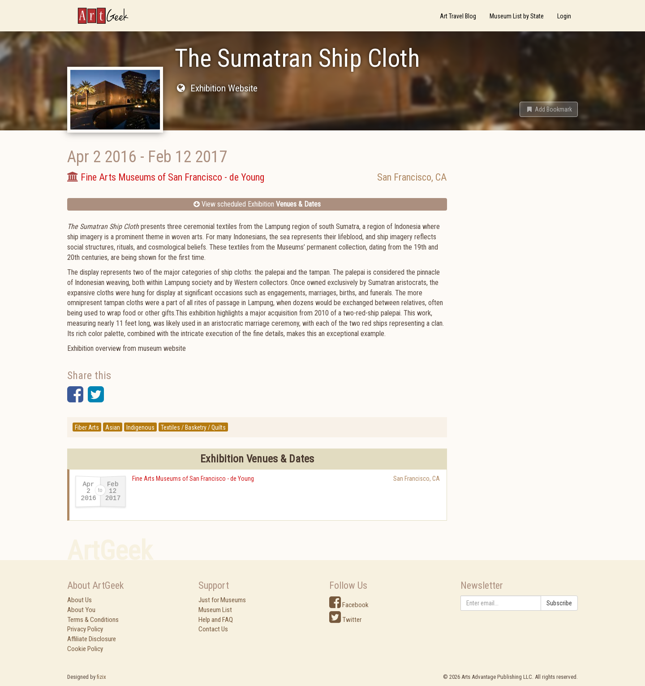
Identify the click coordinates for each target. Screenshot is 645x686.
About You (81, 610)
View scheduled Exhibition (257, 204)
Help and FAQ (215, 620)
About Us (79, 600)
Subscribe (559, 603)
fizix (101, 676)
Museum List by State (517, 16)
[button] (549, 109)
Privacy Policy (85, 629)
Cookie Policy (85, 649)
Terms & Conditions (93, 620)
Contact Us (213, 629)
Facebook (349, 605)
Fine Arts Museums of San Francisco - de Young (193, 478)
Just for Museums (222, 600)
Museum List (215, 610)
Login (564, 16)
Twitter (345, 620)
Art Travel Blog (458, 16)
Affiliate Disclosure (91, 639)
